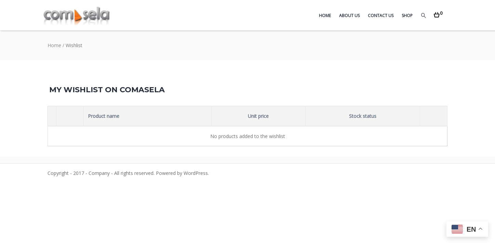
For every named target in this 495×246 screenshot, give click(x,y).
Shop (407, 15)
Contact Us (380, 15)
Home (325, 15)
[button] (438, 13)
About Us (349, 15)
